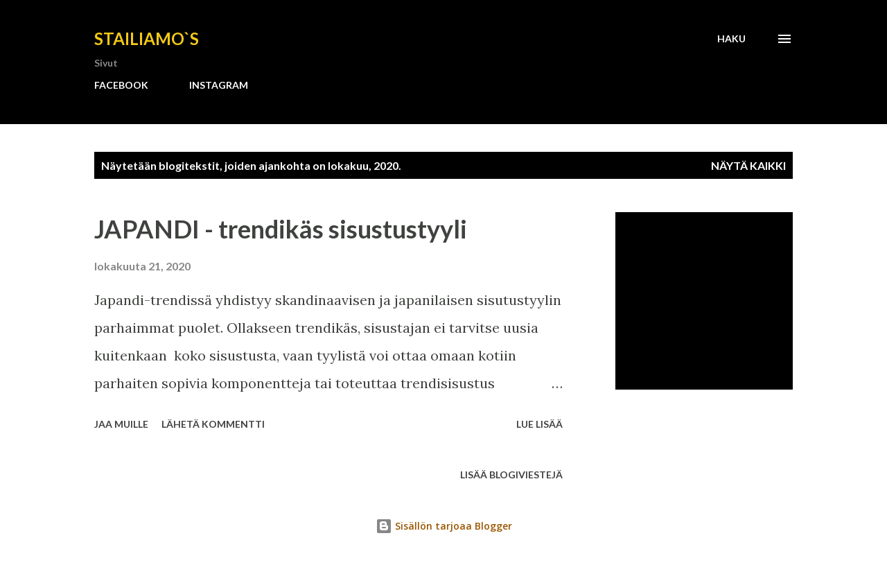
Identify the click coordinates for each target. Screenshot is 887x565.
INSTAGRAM (218, 85)
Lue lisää (539, 424)
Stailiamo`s (146, 38)
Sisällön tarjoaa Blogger (444, 525)
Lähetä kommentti (213, 424)
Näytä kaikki (748, 165)
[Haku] (731, 39)
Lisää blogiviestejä (511, 474)
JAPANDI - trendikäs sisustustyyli (280, 229)
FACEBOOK (121, 85)
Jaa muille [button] (121, 424)
